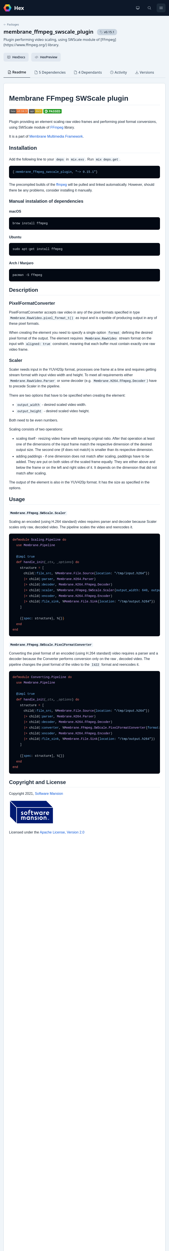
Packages (11, 24)
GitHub (13, 1110)
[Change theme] (137, 8)
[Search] (149, 8)
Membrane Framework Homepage (33, 1117)
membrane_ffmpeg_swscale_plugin (49, 31)
